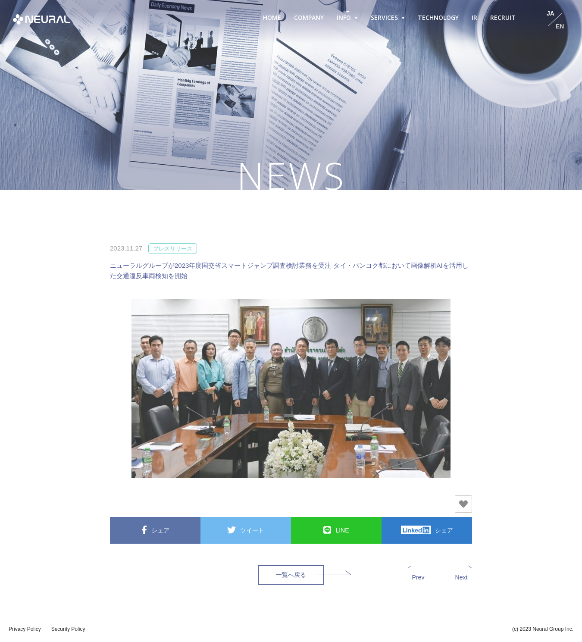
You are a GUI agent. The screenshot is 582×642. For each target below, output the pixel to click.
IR (474, 17)
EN (560, 26)
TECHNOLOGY (438, 17)
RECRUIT (503, 17)
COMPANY (309, 17)
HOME (272, 17)
